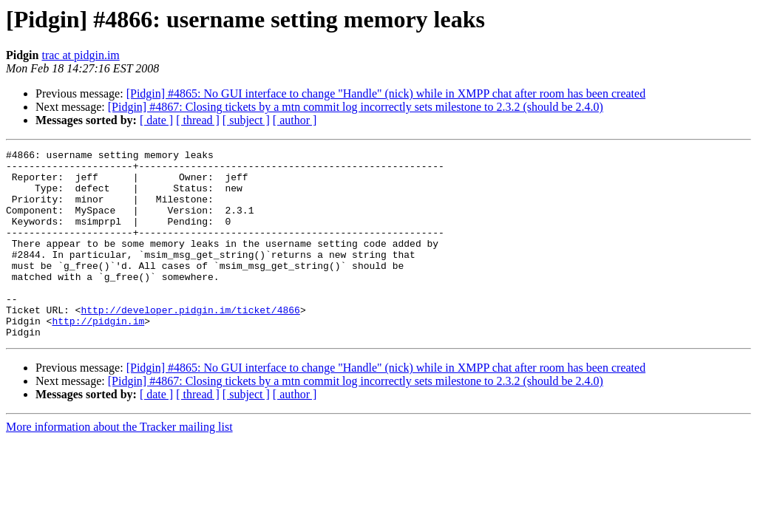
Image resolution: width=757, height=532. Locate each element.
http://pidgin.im (98, 356)
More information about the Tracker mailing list (119, 464)
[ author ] (295, 120)
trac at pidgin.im (80, 55)
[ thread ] (198, 120)
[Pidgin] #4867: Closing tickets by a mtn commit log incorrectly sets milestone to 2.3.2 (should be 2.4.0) (355, 106)
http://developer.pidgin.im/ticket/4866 (190, 342)
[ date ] (156, 120)
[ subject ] (246, 120)
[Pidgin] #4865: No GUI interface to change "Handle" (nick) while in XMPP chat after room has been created (385, 93)
